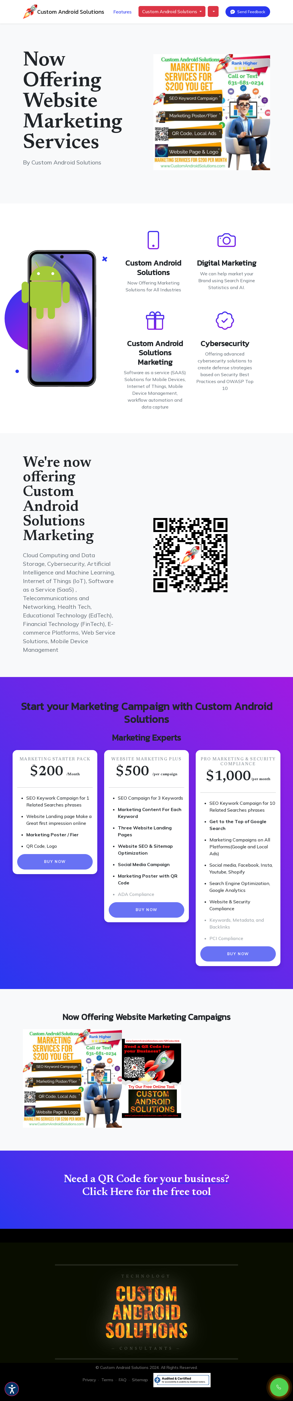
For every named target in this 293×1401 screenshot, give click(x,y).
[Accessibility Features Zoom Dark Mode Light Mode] (12, 1389)
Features (122, 12)
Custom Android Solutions (70, 11)
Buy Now (55, 861)
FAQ (122, 1379)
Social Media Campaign (144, 864)
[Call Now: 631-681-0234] (279, 1387)
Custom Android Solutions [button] (170, 11)
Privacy (89, 1379)
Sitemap (140, 1379)
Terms (107, 1379)
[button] (213, 11)
